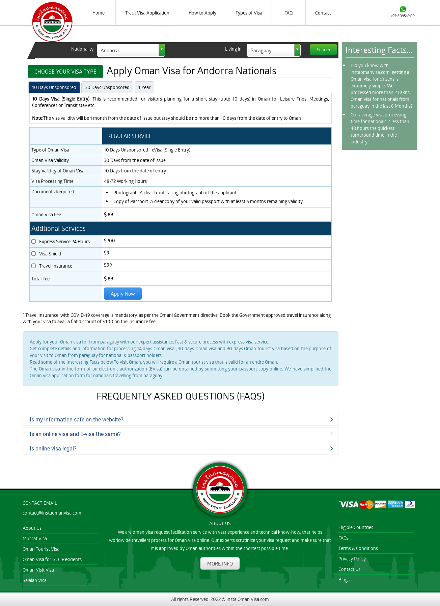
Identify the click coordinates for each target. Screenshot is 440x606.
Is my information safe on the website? (76, 419)
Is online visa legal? (53, 448)
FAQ (288, 12)
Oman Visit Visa (38, 570)
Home (98, 12)
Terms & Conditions (358, 548)
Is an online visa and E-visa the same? (75, 433)
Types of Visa (249, 12)
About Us (32, 528)
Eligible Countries (355, 527)
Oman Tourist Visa (41, 549)
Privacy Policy (352, 558)
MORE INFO (220, 563)
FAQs (343, 537)
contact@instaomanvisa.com (52, 512)
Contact (323, 12)
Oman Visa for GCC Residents (52, 559)
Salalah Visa (35, 580)
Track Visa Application (147, 12)
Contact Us (349, 569)
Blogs (344, 579)
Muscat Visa (35, 538)
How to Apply (202, 12)
